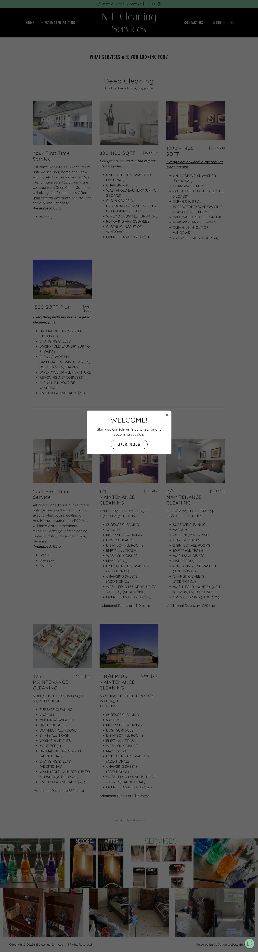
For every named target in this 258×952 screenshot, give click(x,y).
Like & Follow (129, 444)
